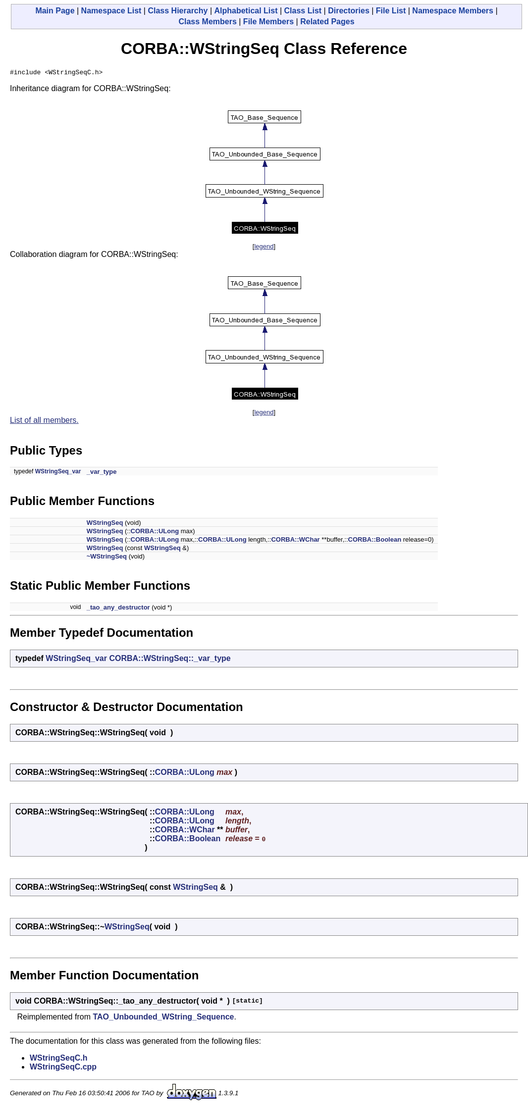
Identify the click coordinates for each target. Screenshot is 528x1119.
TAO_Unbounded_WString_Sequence (163, 1018)
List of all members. (44, 421)
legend (263, 248)
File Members (268, 21)
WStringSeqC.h (58, 1059)
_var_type (102, 473)
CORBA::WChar (295, 541)
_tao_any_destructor (118, 608)
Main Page (54, 10)
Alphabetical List (245, 10)
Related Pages (327, 21)
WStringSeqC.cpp (63, 1068)
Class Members (207, 21)
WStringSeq (105, 524)
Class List (303, 10)
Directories (349, 10)
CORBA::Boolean (375, 541)
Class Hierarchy (178, 10)
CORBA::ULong (155, 532)
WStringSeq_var (58, 472)
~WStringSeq (107, 557)
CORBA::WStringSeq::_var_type (169, 660)
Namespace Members (452, 10)
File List (391, 10)
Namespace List (111, 10)
